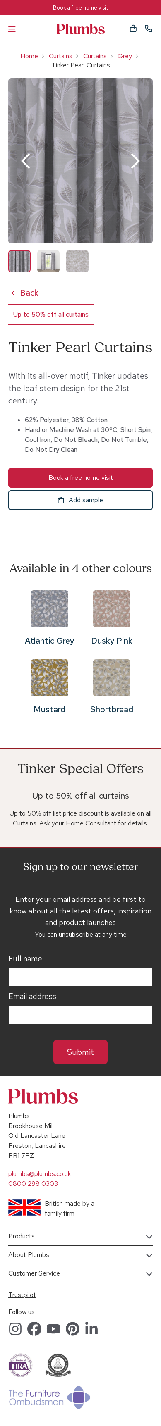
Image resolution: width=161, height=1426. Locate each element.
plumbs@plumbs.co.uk (39, 1173)
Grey (125, 56)
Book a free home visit (80, 7)
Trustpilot (22, 1294)
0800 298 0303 (33, 1183)
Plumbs (81, 29)
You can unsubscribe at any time (81, 934)
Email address (32, 997)
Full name (25, 959)
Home (29, 56)
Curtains (60, 56)
